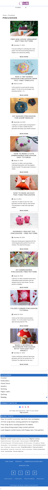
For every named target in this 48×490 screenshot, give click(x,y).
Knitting (4, 389)
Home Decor (5, 383)
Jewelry (4, 386)
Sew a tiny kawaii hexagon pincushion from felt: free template (24, 79)
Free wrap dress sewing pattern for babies (17, 425)
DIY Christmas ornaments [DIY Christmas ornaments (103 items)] (17, 443)
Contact (18, 461)
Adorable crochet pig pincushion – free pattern (24, 232)
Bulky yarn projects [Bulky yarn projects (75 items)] (15, 441)
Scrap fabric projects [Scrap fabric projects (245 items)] (26, 447)
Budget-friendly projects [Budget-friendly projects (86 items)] (6, 441)
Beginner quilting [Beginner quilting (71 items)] (25, 439)
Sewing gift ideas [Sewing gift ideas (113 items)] (4, 449)
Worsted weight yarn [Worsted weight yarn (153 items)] (18, 451)
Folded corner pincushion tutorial (24, 309)
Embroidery (5, 381)
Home (5, 15)
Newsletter (24, 465)
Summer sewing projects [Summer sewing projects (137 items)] (39, 449)
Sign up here (24, 412)
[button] (0, 489)
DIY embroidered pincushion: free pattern (24, 271)
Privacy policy (40, 478)
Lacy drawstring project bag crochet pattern (17, 427)
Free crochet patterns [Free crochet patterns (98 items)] (13, 445)
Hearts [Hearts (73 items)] (2, 447)
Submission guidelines (34, 461)
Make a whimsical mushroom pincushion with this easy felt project (24, 348)
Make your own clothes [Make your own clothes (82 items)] (15, 447)
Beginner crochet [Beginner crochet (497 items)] (6, 439)
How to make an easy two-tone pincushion (24, 194)
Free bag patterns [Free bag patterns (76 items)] (4, 445)
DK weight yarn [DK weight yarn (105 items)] (36, 443)
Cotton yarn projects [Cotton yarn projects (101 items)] (24, 441)
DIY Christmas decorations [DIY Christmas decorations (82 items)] (6, 443)
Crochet (4, 378)
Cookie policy (18, 478)
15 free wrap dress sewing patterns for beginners (20, 422)
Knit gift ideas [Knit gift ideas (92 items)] (7, 447)
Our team (9, 461)
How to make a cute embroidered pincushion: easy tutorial (24, 155)
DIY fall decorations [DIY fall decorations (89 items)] (28, 443)
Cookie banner (8, 478)
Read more (24, 57)
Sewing (3, 397)
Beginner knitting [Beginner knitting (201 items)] (16, 439)
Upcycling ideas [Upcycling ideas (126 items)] (8, 451)
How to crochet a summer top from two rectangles (20, 419)
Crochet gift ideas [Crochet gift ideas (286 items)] (34, 441)
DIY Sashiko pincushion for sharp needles (24, 117)
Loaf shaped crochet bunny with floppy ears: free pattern (22, 430)
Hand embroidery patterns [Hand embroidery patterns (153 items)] (39, 445)
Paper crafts (5, 392)
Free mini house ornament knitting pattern (24, 40)
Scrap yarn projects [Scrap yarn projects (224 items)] (38, 447)
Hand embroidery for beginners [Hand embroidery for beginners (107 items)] (25, 445)
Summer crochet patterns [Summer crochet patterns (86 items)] (27, 449)
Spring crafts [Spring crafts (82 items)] (11, 449)
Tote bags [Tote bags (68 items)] (2, 451)
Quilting (4, 394)
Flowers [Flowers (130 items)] (43, 443)
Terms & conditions (29, 478)
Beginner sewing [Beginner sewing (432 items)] (34, 439)
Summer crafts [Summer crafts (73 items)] (18, 449)
